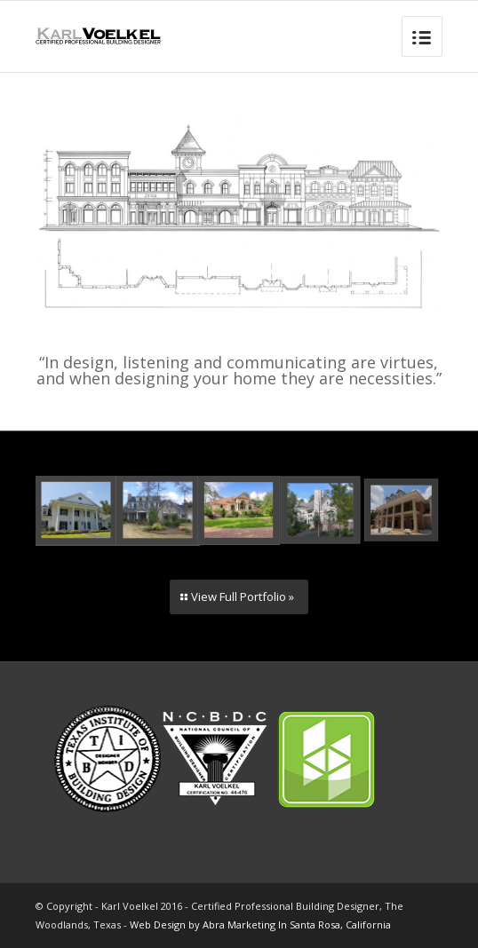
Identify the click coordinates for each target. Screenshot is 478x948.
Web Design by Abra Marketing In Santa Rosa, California (260, 924)
